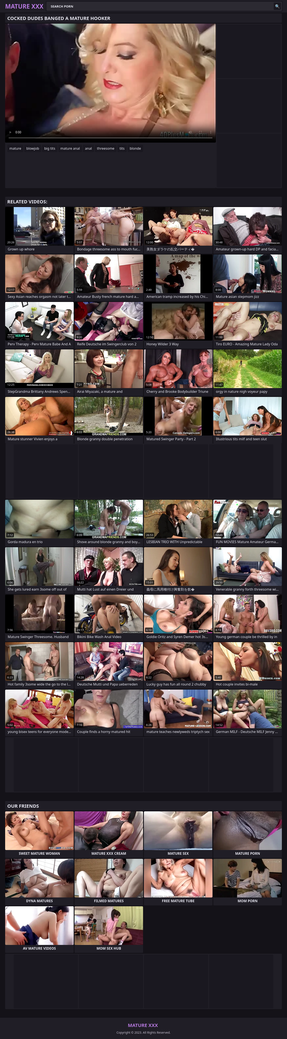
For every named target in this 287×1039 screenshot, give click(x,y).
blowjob (32, 148)
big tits (49, 148)
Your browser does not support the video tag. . (110, 83)
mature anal (70, 148)
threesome (105, 148)
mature (15, 148)
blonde (135, 148)
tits (122, 148)
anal (88, 148)
